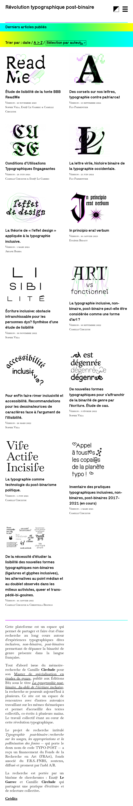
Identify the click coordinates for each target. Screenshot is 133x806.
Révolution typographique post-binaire (49, 7)
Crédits (11, 798)
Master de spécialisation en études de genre (34, 676)
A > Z (38, 43)
